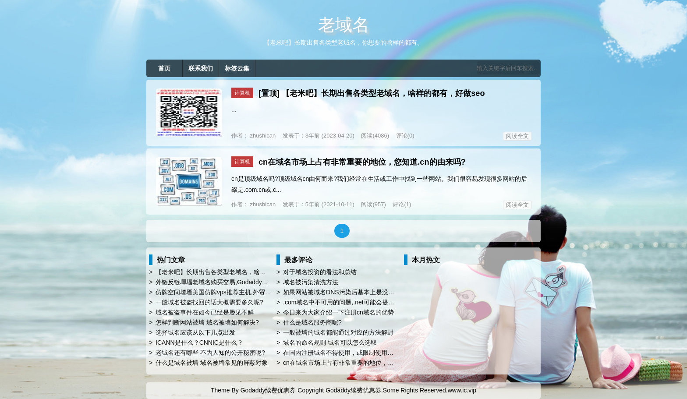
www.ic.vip (462, 390)
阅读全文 (517, 136)
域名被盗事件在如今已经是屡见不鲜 (205, 312)
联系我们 (200, 68)
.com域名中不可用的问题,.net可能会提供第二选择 (351, 302)
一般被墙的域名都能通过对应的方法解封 (338, 332)
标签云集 (237, 68)
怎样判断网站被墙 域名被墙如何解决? (207, 322)
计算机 (242, 93)
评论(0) (405, 135)
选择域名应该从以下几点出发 (195, 332)
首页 (164, 68)
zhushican (262, 135)
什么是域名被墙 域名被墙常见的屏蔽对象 (212, 362)
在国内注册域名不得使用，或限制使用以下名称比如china (361, 352)
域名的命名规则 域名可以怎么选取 (330, 342)
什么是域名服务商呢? (312, 322)
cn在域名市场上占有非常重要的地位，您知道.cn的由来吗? (362, 162)
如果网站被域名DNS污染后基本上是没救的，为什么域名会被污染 (372, 292)
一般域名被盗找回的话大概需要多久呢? (209, 302)
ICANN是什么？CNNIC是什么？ (199, 342)
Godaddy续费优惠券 (268, 390)
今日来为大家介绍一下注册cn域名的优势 (338, 312)
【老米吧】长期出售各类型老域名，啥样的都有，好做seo (383, 93)
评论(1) (402, 204)
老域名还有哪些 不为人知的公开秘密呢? (210, 352)
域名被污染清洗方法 (310, 282)
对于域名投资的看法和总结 (320, 271)
